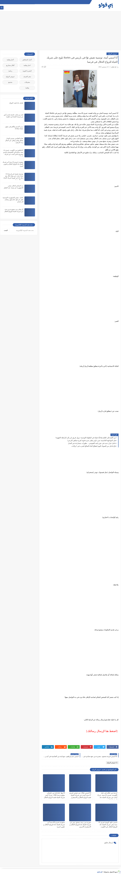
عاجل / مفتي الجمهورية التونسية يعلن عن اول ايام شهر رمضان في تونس (13, 199)
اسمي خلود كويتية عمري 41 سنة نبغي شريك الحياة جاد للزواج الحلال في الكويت (108, 824)
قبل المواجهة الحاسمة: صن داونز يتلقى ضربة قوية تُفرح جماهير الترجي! (91, 440)
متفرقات (27, 82)
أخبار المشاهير (27, 60)
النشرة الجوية (27, 71)
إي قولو (99, 872)
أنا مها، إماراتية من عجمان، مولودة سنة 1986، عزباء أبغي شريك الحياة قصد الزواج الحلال (54, 795)
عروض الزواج (112, 54)
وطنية (27, 88)
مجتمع (10, 82)
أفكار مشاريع (10, 65)
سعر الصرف (27, 76)
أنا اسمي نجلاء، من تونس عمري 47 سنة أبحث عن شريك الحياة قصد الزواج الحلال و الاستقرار (80, 795)
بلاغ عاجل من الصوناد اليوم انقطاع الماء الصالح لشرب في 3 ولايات (94, 446)
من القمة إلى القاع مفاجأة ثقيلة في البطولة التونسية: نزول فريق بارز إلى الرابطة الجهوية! (85, 438)
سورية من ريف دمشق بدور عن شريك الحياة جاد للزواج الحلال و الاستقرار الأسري (80, 824)
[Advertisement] (60, 31)
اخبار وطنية (27, 65)
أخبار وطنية (10, 60)
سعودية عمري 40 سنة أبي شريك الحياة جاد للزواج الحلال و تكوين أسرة (54, 824)
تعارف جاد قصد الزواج (16, 103)
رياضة (10, 71)
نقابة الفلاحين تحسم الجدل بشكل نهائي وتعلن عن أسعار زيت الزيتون (14, 140)
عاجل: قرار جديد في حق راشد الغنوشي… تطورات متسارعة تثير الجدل (92, 443)
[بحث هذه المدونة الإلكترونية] (22, 230)
